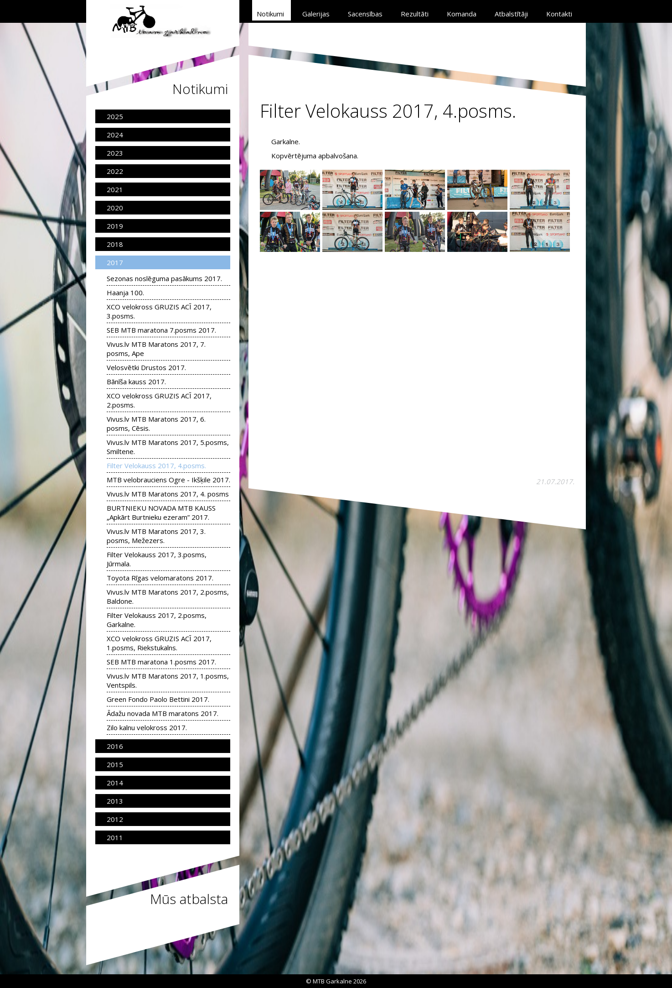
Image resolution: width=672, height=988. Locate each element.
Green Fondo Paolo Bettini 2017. (158, 699)
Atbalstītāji (511, 13)
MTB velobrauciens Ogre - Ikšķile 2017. (168, 479)
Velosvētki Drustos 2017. (146, 367)
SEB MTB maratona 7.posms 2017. (161, 330)
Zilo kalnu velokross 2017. (147, 727)
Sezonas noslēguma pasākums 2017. (164, 278)
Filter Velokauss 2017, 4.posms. (156, 465)
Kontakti (559, 13)
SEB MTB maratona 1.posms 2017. (161, 661)
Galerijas (316, 13)
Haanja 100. (125, 292)
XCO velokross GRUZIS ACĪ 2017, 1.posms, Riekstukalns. (159, 643)
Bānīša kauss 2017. (136, 381)
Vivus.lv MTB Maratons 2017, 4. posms (168, 493)
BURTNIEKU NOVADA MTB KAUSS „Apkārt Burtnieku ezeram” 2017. (161, 512)
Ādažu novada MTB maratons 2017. (162, 713)
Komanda (461, 13)
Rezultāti (415, 13)
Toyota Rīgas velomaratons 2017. (160, 577)
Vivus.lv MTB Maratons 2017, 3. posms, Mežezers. (156, 536)
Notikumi (270, 13)
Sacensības (365, 13)
